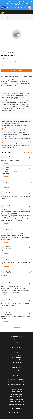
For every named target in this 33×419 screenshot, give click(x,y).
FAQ (16, 345)
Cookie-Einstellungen (16, 362)
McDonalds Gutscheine (16, 389)
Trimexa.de (16, 370)
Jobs (16, 342)
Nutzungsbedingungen (16, 355)
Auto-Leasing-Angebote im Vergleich (16, 384)
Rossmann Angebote (16, 394)
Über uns (16, 340)
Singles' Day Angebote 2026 (16, 399)
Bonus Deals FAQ (16, 347)
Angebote (8, 17)
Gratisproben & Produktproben (16, 386)
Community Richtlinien (16, 360)
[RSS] (20, 412)
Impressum (16, 350)
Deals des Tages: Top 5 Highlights (16, 379)
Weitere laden (16, 327)
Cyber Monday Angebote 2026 (16, 401)
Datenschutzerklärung (16, 357)
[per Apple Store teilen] (14, 412)
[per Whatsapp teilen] (12, 412)
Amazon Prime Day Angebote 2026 (16, 404)
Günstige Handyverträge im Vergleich (16, 381)
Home (2, 17)
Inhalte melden (16, 352)
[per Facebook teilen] (9, 412)
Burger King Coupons (16, 391)
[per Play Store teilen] (17, 412)
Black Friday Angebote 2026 (16, 396)
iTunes (2, 65)
